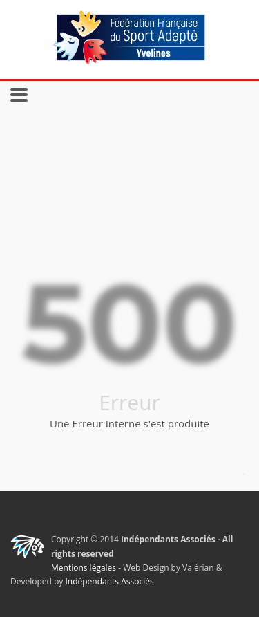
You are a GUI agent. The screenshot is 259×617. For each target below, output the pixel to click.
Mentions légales (83, 567)
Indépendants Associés (109, 581)
